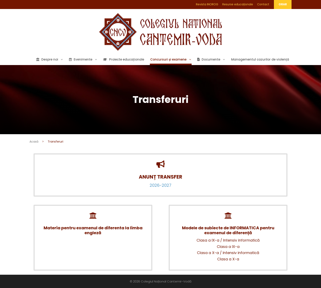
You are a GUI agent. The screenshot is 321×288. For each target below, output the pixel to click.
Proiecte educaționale (123, 59)
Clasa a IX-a (228, 246)
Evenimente (80, 59)
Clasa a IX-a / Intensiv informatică (228, 240)
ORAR (283, 4)
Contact (263, 4)
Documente (208, 59)
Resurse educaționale (237, 4)
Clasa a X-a (228, 259)
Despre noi (47, 59)
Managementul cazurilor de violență (260, 59)
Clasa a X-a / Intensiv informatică (228, 252)
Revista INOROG (207, 4)
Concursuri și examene (168, 59)
